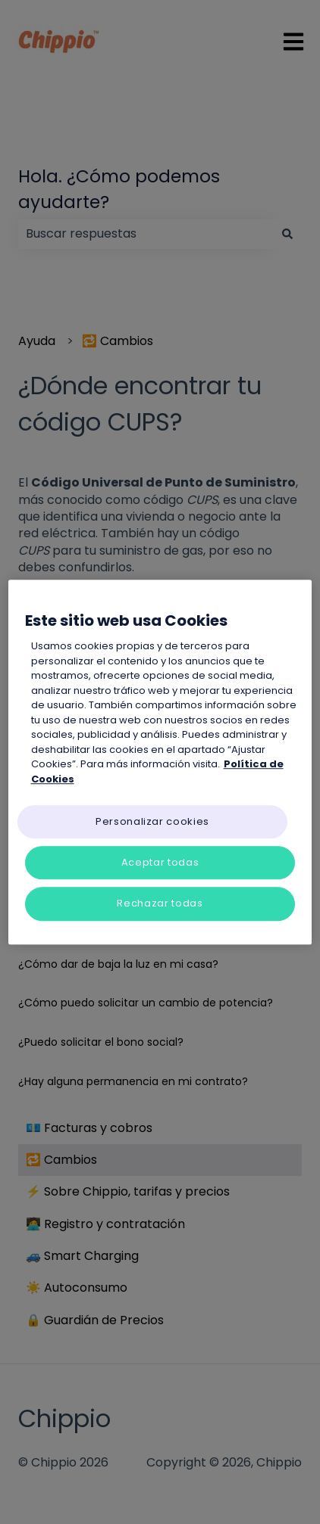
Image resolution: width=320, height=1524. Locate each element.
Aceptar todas (160, 862)
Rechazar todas (159, 904)
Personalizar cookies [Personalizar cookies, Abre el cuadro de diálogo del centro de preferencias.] (152, 821)
